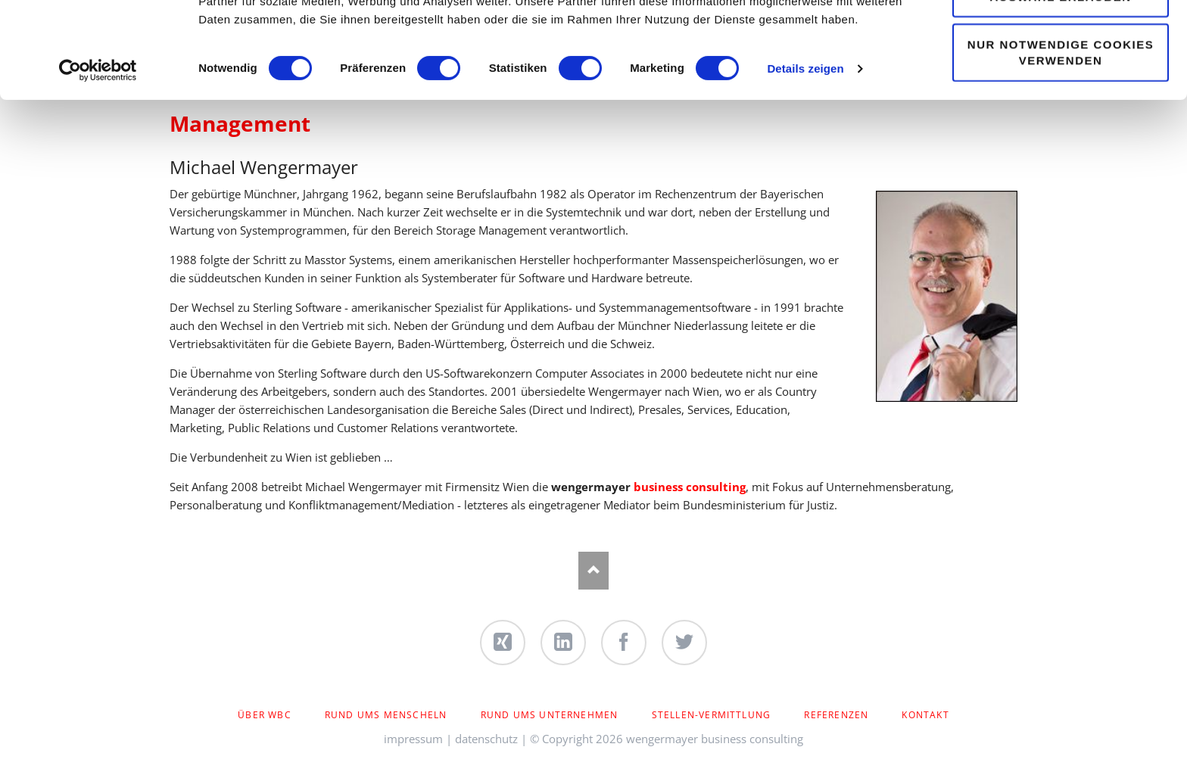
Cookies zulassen (1060, 39)
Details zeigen (805, 158)
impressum (413, 738)
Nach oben (593, 571)
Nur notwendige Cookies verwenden (1060, 142)
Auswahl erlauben (1060, 86)
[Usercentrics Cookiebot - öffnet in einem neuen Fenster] (98, 160)
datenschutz (486, 738)
